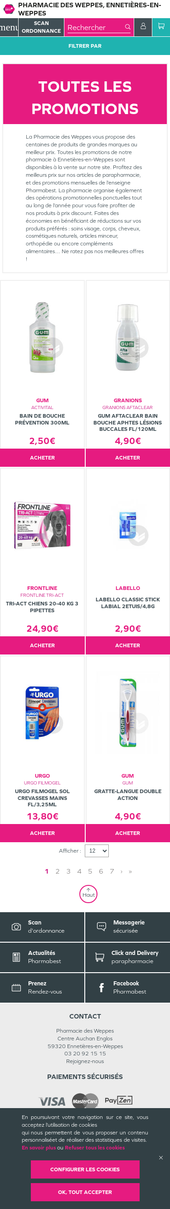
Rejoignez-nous (85, 1061)
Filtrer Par (85, 46)
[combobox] (96, 27)
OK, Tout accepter (85, 1192)
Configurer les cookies (85, 1169)
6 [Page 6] (101, 871)
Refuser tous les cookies (95, 1147)
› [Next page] (121, 871)
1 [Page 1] (46, 871)
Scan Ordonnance (41, 27)
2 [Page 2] (57, 871)
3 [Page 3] (68, 871)
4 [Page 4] (79, 871)
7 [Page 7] (112, 871)
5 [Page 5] (90, 871)
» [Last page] (130, 871)
